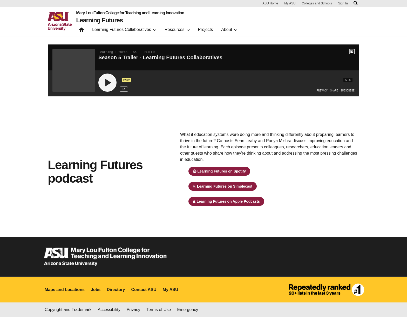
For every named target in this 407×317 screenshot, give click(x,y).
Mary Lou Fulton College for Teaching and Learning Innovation (130, 13)
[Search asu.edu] (355, 3)
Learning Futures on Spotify (219, 171)
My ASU (289, 3)
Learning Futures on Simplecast (222, 186)
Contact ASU (143, 289)
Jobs (95, 289)
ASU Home (270, 3)
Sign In (343, 3)
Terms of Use (158, 309)
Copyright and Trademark (68, 309)
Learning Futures (99, 20)
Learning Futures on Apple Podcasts (226, 201)
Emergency (187, 309)
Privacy (133, 309)
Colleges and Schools (317, 3)
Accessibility (109, 309)
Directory (116, 289)
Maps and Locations (65, 289)
